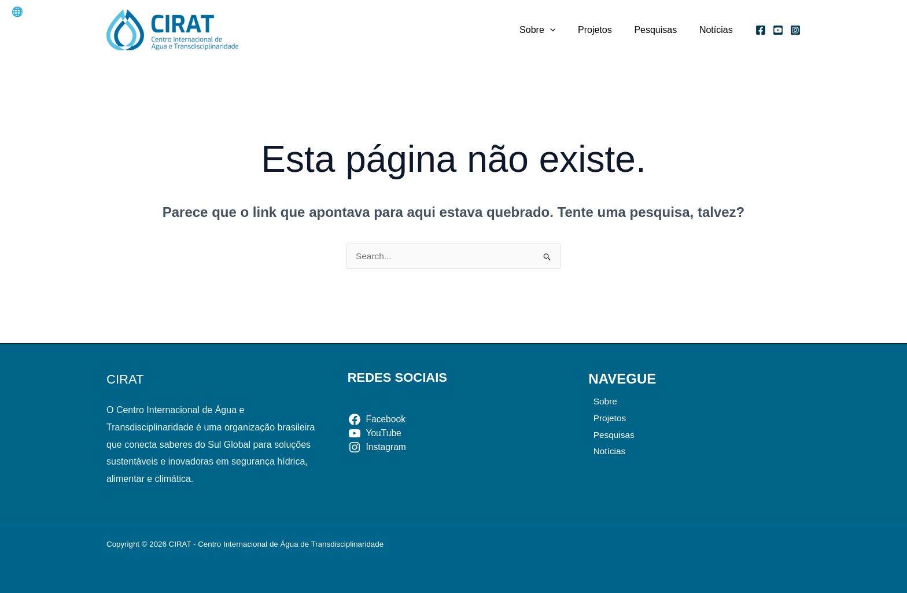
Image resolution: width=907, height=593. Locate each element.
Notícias (718, 30)
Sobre (551, 30)
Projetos (605, 30)
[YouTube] (778, 30)
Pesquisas (661, 30)
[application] (563, 30)
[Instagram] (795, 30)
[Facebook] (760, 30)
